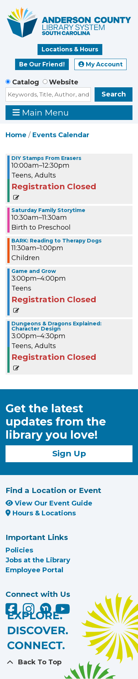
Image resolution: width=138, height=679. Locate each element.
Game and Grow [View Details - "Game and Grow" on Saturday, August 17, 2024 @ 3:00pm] (33, 271)
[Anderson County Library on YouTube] (62, 611)
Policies (19, 550)
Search (114, 94)
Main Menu (41, 112)
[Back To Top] (69, 662)
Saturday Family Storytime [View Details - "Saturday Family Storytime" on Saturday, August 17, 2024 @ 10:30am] (48, 210)
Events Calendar (60, 135)
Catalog (25, 82)
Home (16, 135)
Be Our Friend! (42, 64)
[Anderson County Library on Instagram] (29, 611)
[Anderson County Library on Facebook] (12, 611)
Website (63, 82)
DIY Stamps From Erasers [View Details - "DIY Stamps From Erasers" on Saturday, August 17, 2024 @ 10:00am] (46, 158)
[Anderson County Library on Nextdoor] (46, 608)
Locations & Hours (70, 49)
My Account (100, 64)
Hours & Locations (41, 513)
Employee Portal (34, 570)
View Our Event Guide (49, 503)
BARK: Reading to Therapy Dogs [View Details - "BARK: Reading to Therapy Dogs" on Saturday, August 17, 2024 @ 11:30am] (56, 240)
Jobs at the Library (38, 560)
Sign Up (69, 453)
